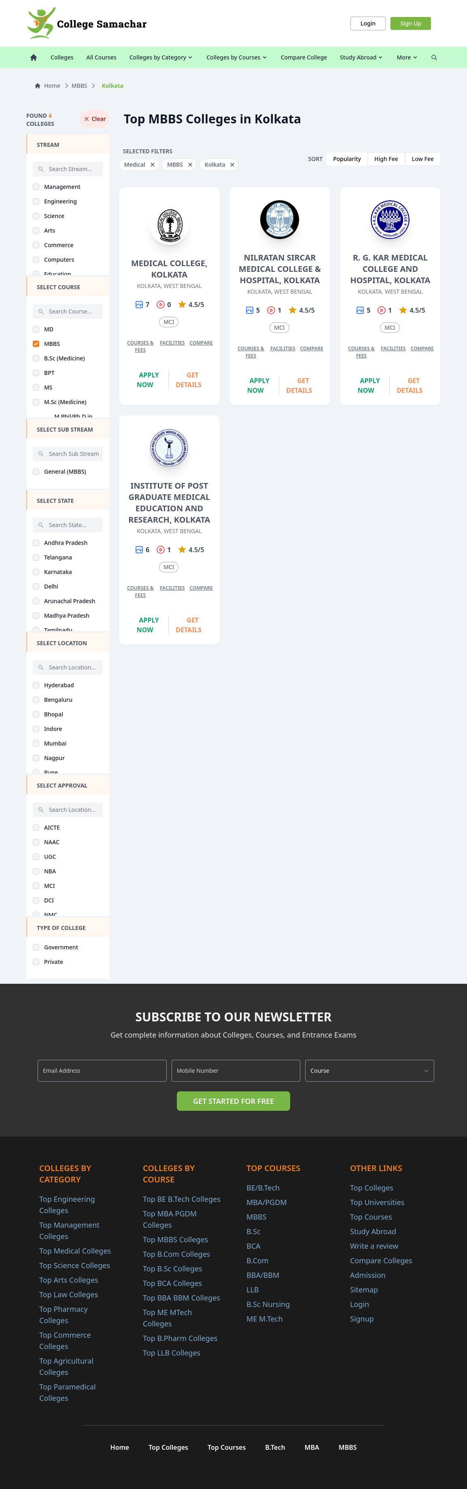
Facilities (172, 342)
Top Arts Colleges (68, 1280)
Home (47, 85)
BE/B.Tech (263, 1187)
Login (368, 23)
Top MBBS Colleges (175, 1239)
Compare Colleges (381, 1260)
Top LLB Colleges (171, 1353)
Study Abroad (362, 57)
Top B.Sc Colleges (172, 1268)
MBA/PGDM (266, 1202)
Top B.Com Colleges (176, 1254)
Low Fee (423, 159)
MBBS (79, 85)
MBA (312, 1447)
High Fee (386, 159)
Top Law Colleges (68, 1294)
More (407, 57)
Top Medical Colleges (75, 1251)
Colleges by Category (161, 57)
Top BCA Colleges (172, 1283)
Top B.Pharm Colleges (180, 1338)
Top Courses (371, 1217)
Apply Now (148, 380)
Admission (368, 1275)
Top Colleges (371, 1187)
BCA (253, 1246)
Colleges (62, 57)
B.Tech (275, 1447)
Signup (362, 1319)
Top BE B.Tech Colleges (182, 1199)
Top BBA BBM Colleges (181, 1298)
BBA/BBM (262, 1275)
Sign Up (410, 23)
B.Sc (253, 1231)
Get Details (189, 380)
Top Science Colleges (74, 1265)
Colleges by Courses (236, 57)
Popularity (347, 159)
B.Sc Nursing (268, 1304)
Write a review (374, 1246)
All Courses (102, 57)
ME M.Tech (264, 1319)
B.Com (257, 1260)
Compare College (304, 57)
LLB (252, 1289)
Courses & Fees (140, 346)
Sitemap (364, 1289)
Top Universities (377, 1202)
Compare (201, 342)
